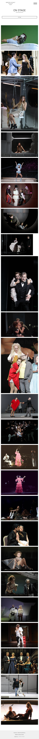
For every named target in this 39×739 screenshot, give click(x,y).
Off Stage (19, 17)
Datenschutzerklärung (21, 732)
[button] (34, 3)
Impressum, (16, 732)
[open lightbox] (19, 37)
